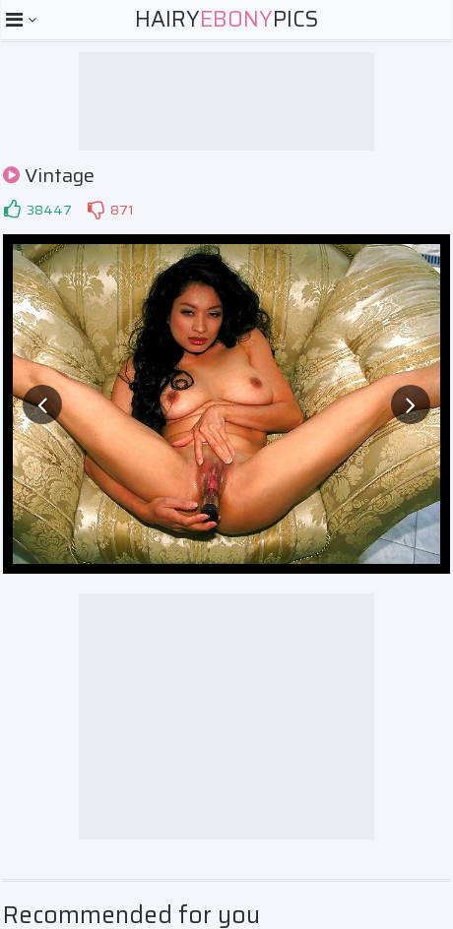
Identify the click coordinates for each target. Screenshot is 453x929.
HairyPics (226, 19)
